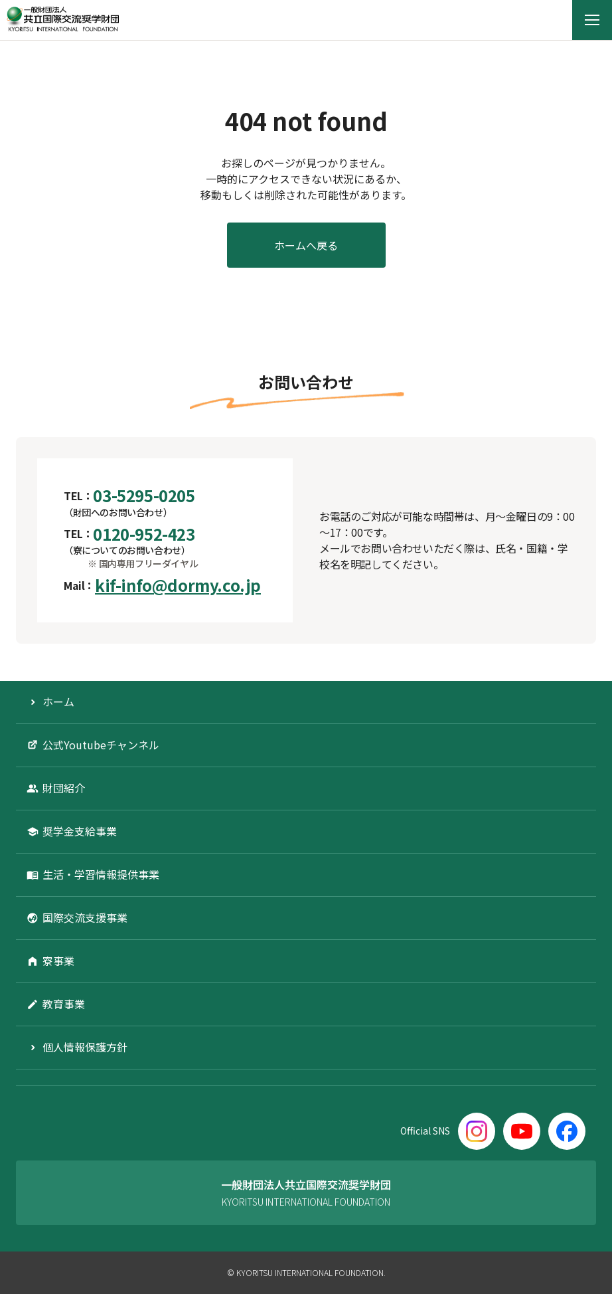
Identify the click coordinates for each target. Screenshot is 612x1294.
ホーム (58, 701)
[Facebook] (566, 1131)
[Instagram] (476, 1131)
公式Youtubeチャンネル (100, 745)
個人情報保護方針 (84, 1047)
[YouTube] (521, 1131)
